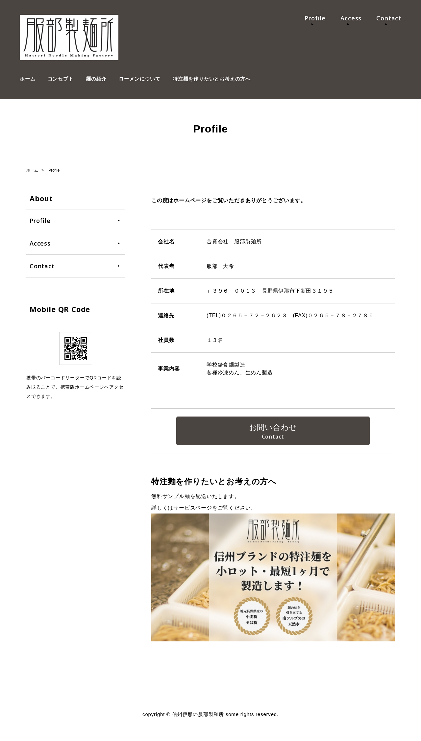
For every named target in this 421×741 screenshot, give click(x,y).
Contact (388, 18)
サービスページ (192, 511)
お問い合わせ (273, 428)
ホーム (27, 79)
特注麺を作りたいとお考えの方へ (212, 79)
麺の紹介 (96, 79)
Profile (315, 18)
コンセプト (61, 79)
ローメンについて (139, 79)
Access (350, 18)
